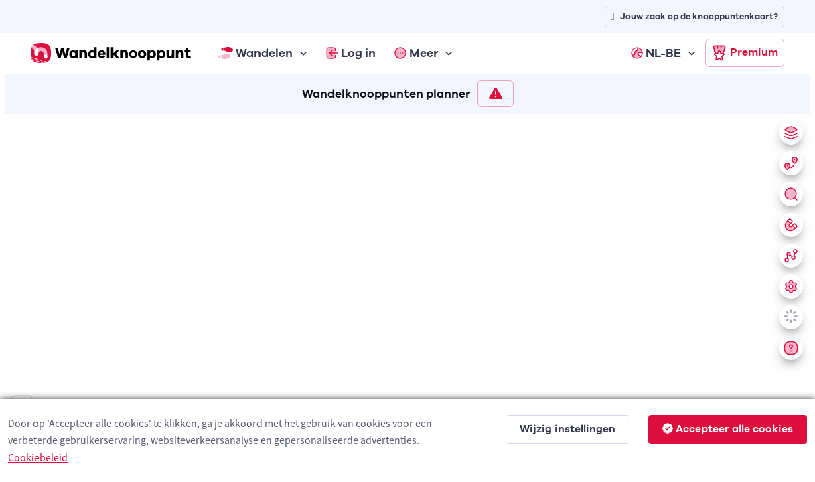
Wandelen (255, 53)
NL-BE (656, 53)
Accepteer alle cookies (727, 429)
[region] (407, 295)
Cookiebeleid (38, 457)
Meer (416, 53)
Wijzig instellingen (567, 429)
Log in (351, 53)
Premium (744, 53)
